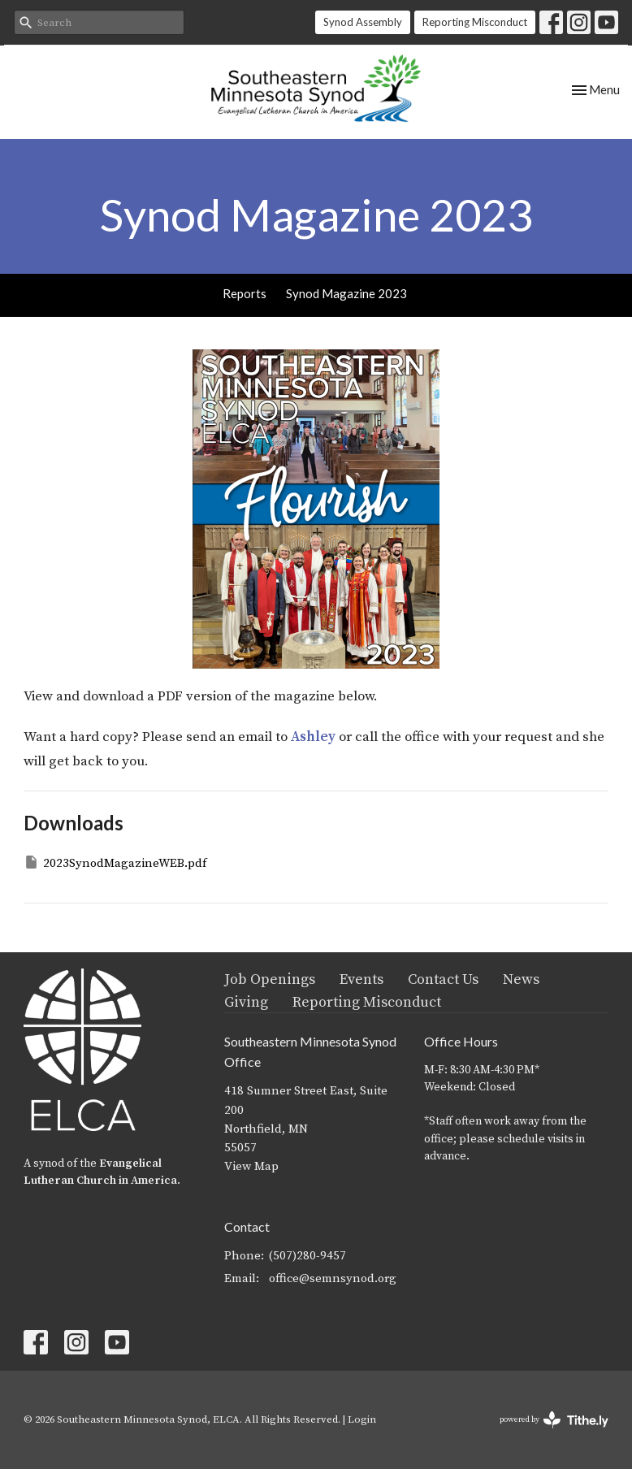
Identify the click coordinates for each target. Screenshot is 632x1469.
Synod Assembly (362, 21)
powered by (554, 1420)
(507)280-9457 (307, 1255)
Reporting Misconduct (474, 21)
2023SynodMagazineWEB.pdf (115, 862)
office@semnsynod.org (332, 1278)
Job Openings (269, 979)
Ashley (313, 737)
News (521, 979)
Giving (246, 1002)
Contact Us (443, 979)
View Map (251, 1166)
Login (362, 1419)
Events (361, 979)
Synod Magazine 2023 (346, 293)
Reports (244, 293)
